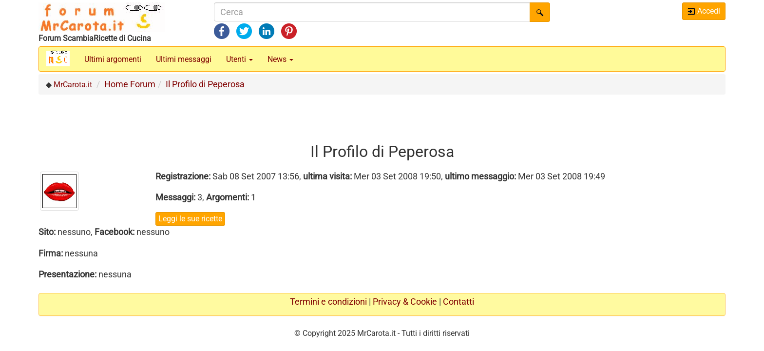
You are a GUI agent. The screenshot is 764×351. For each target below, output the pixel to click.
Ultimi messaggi (183, 59)
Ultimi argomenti (112, 59)
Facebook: (114, 232)
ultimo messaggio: (480, 176)
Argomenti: (227, 197)
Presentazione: (67, 274)
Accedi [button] (704, 11)
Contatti (458, 301)
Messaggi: (175, 197)
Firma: (50, 253)
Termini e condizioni (328, 301)
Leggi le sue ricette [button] (190, 218)
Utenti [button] (239, 59)
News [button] (280, 59)
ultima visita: (327, 176)
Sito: (47, 232)
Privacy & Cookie (405, 301)
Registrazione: (182, 176)
